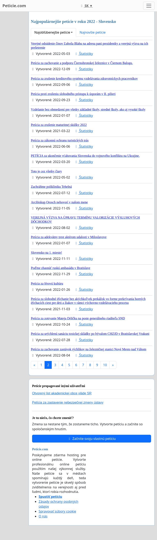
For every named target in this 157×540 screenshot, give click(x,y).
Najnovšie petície (92, 32)
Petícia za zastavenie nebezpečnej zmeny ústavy (67, 402)
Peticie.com (14, 5)
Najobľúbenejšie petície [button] (52, 32)
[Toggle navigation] (149, 6)
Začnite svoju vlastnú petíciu (91, 438)
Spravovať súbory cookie (57, 511)
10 (105, 365)
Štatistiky (83, 53)
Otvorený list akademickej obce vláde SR (62, 393)
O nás (43, 516)
